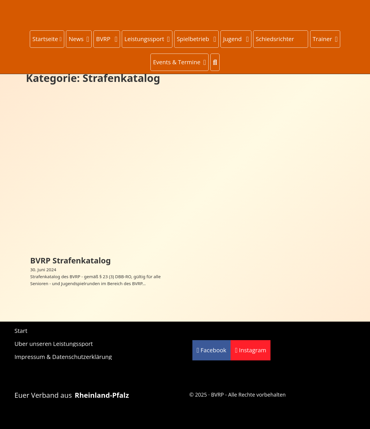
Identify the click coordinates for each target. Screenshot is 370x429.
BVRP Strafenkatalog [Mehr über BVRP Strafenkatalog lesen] (70, 260)
